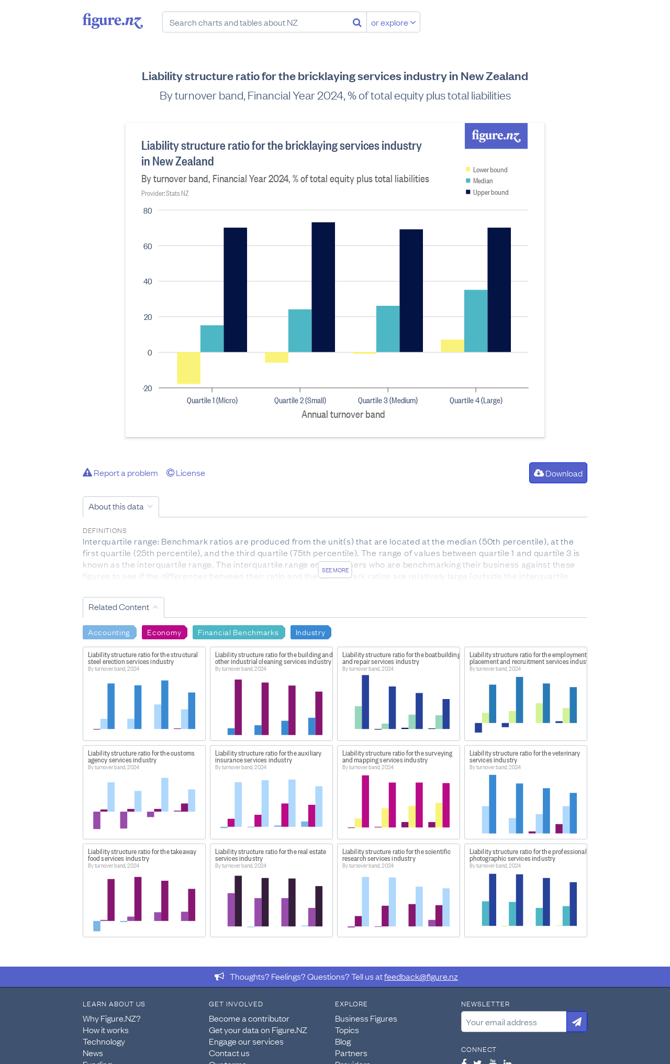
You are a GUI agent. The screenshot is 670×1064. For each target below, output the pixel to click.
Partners (351, 1052)
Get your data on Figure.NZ (258, 1029)
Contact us (229, 1052)
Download (558, 473)
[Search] (357, 22)
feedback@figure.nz (421, 976)
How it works (106, 1029)
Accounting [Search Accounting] (109, 631)
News (93, 1052)
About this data (116, 506)
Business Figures (366, 1018)
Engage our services (246, 1041)
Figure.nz (113, 21)
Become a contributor (249, 1018)
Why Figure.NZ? (112, 1018)
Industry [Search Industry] (311, 631)
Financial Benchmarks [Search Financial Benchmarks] (238, 631)
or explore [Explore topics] (393, 22)
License (185, 472)
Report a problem (120, 472)
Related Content (118, 606)
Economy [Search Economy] (164, 631)
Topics (347, 1029)
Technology (104, 1041)
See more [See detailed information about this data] (335, 569)
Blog (343, 1041)
